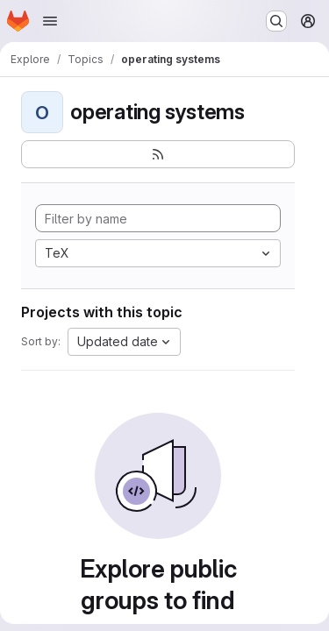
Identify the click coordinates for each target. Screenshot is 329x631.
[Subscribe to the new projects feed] (158, 154)
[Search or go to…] (276, 21)
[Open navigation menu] (50, 21)
